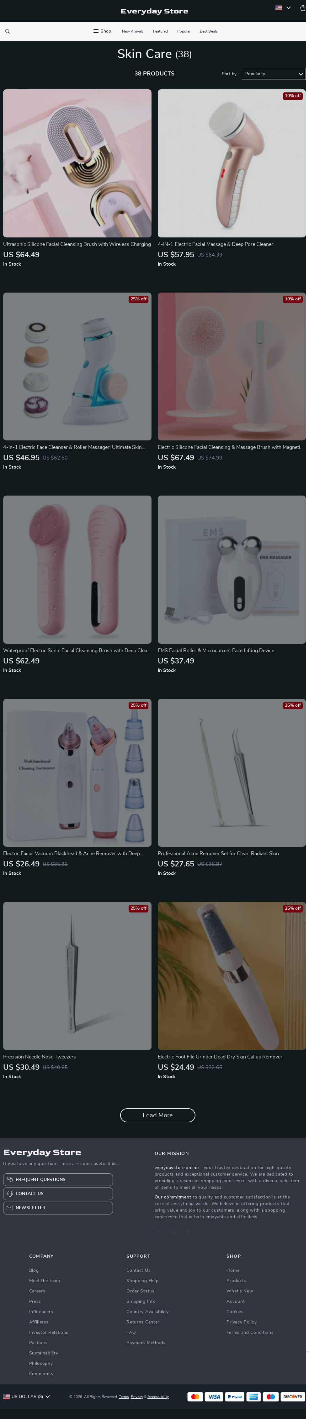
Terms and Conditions (250, 1342)
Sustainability (43, 1363)
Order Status (140, 1301)
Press (35, 1311)
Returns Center (142, 1332)
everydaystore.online (177, 1177)
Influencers (41, 1321)
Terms (125, 1406)
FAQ (131, 1342)
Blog (34, 1280)
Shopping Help (142, 1290)
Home (232, 1280)
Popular (183, 31)
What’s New (239, 1301)
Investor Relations (49, 1342)
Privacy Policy (241, 1332)
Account (235, 1311)
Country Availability (147, 1321)
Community (41, 1383)
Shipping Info (141, 1311)
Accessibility (159, 1406)
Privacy (138, 1406)
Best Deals (209, 31)
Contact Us (138, 1280)
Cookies (234, 1321)
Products (236, 1290)
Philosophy (41, 1373)
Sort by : (230, 83)
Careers (37, 1301)
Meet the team (44, 1290)
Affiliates (39, 1332)
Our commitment (173, 1207)
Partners (38, 1352)
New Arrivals (133, 31)
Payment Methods (146, 1352)
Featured (160, 31)
